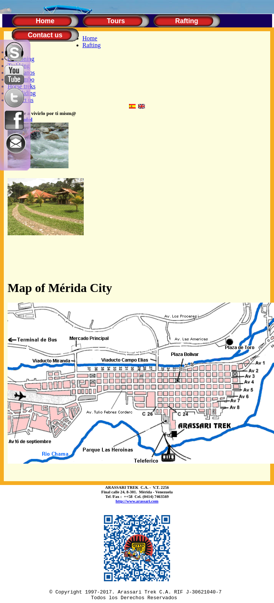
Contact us (45, 35)
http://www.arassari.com (137, 501)
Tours (116, 21)
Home (45, 21)
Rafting (186, 21)
